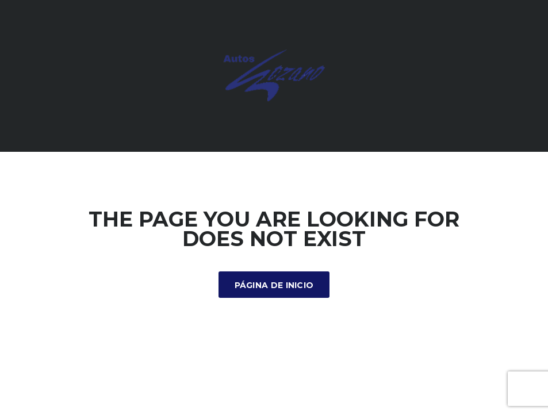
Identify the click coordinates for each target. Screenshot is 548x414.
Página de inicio (274, 285)
